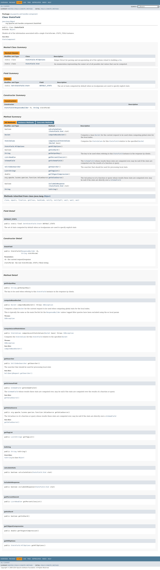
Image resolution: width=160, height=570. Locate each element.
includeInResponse (56, 184)
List (6, 157)
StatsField (9, 108)
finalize (22, 200)
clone (6, 200)
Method (30, 9)
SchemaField (10, 161)
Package (12, 2)
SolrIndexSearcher (13, 167)
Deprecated (36, 2)
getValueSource (55, 177)
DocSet (7, 135)
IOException (48, 305)
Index (44, 2)
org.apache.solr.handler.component (24, 14)
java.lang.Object (8, 21)
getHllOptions (55, 146)
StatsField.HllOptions (35, 60)
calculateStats (55, 129)
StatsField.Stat (33, 64)
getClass (31, 200)
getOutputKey (54, 153)
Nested (10, 9)
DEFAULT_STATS (46, 86)
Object (12, 29)
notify (49, 200)
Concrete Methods (45, 122)
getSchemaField (55, 161)
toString (52, 189)
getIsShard (53, 150)
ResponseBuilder (22, 108)
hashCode (41, 200)
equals (14, 200)
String (36, 108)
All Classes (5, 6)
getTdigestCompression (58, 174)
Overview (4, 2)
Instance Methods (26, 122)
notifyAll (58, 200)
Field (16, 9)
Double (12, 157)
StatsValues (10, 141)
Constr (22, 9)
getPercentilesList (57, 157)
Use (24, 2)
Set (12, 86)
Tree (29, 2)
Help (49, 2)
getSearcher (54, 167)
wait (66, 200)
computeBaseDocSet (56, 135)
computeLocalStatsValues (59, 141)
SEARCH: (134, 6)
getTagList (53, 171)
